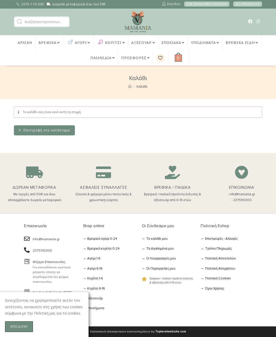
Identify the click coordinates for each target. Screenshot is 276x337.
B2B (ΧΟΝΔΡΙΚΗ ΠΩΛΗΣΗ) (207, 4)
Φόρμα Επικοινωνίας (49, 262)
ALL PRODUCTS (248, 4)
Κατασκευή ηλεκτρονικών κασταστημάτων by (138, 331)
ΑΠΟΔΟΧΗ (19, 326)
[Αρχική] (130, 86)
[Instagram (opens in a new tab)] (258, 21)
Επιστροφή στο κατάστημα (46, 130)
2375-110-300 (32, 4)
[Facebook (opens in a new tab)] (250, 21)
